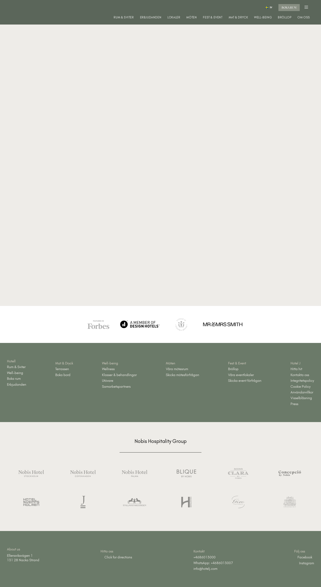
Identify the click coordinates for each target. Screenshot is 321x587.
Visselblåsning (301, 398)
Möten (191, 17)
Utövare (107, 381)
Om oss (303, 17)
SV (269, 7)
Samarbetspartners (116, 386)
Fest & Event (212, 17)
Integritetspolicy (302, 381)
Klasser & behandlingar (119, 375)
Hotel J (295, 363)
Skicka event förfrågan (244, 381)
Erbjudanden (151, 17)
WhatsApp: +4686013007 (213, 563)
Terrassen (62, 369)
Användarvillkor (301, 392)
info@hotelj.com (205, 569)
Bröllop (284, 17)
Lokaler (173, 17)
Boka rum (289, 7)
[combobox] (268, 7)
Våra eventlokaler (241, 375)
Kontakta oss (299, 375)
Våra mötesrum (177, 369)
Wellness (108, 369)
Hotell (11, 361)
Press (294, 404)
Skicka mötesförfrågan (182, 375)
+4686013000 (204, 557)
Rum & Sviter (124, 17)
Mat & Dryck (238, 17)
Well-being (263, 17)
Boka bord (62, 375)
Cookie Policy (300, 386)
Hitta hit (296, 369)
